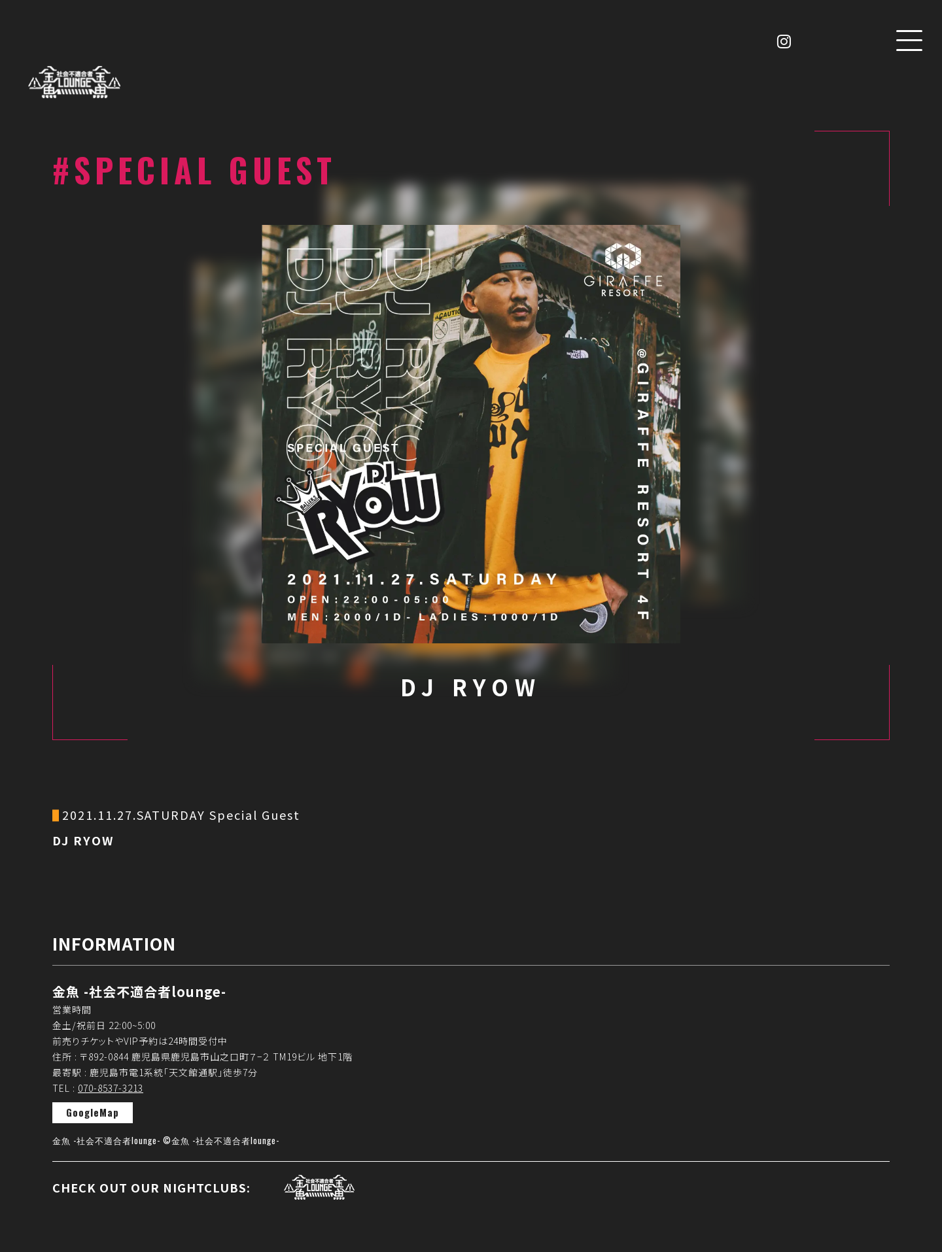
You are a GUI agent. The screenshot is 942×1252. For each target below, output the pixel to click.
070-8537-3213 (110, 1087)
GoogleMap (92, 1112)
